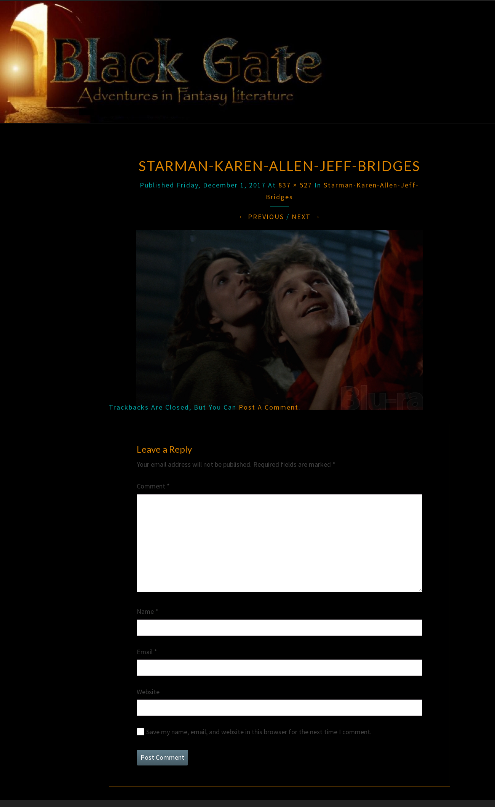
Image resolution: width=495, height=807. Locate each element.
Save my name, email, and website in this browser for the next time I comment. (259, 731)
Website (148, 691)
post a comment (269, 407)
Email (147, 651)
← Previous (261, 216)
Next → (306, 216)
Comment (153, 486)
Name (147, 611)
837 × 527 (295, 185)
